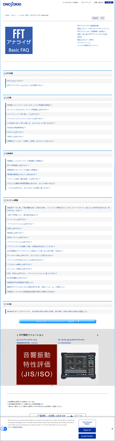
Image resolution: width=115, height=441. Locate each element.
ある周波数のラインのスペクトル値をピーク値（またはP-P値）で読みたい (35, 251)
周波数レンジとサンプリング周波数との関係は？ (25, 161)
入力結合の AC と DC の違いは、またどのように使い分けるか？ (31, 123)
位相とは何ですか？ (14, 228)
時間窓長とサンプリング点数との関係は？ (23, 170)
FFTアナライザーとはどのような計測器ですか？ (25, 85)
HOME (7, 15)
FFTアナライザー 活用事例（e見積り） (92, 31)
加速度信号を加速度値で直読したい (20, 282)
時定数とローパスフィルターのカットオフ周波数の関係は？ (29, 105)
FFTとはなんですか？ (15, 81)
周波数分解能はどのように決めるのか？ (22, 174)
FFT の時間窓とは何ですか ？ (18, 165)
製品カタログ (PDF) (85, 40)
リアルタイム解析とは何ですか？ (19, 264)
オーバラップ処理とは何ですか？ (19, 269)
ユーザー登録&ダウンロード (87, 45)
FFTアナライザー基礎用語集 (88, 26)
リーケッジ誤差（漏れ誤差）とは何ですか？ (24, 179)
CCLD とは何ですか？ (15, 132)
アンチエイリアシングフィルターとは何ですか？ (25, 119)
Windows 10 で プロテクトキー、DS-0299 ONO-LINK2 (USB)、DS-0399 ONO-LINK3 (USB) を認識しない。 (48, 311)
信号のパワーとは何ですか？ (18, 237)
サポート (14, 15)
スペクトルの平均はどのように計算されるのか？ (25, 260)
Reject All (87, 431)
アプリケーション (84, 43)
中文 (102, 18)
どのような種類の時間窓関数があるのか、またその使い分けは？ (31, 183)
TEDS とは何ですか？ (15, 137)
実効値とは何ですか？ (15, 233)
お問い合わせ (98, 2)
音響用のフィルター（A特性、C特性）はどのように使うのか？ (31, 141)
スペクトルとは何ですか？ (17, 219)
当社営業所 (38, 406)
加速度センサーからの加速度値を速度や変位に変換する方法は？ (31, 292)
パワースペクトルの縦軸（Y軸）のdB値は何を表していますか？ (31, 246)
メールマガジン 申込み (70, 2)
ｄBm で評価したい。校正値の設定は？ (22, 215)
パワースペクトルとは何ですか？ (19, 242)
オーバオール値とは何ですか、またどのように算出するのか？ (30, 255)
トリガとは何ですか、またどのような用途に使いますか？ (28, 188)
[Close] (112, 430)
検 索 (108, 2)
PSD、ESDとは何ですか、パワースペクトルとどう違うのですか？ (32, 273)
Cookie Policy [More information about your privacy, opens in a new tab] (17, 429)
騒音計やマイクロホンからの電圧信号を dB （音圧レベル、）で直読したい (36, 287)
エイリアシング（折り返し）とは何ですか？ (24, 114)
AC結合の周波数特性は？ (16, 128)
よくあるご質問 (24, 15)
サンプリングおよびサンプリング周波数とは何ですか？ (28, 110)
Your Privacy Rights (87, 424)
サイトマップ (86, 2)
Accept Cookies (87, 438)
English (95, 18)
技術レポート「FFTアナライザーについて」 (93, 28)
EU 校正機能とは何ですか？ (17, 278)
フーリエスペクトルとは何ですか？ (20, 224)
